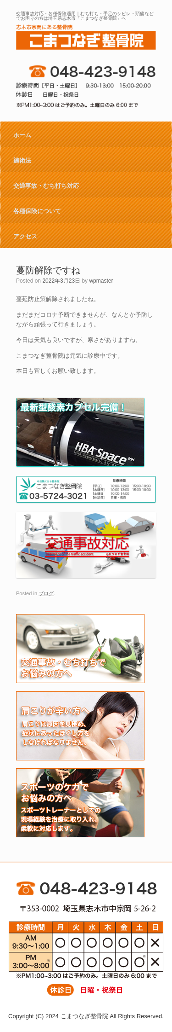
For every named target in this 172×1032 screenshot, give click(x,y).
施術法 (22, 160)
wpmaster (101, 281)
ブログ (46, 593)
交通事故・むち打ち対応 (46, 185)
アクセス (25, 236)
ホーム (22, 135)
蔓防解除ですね (48, 270)
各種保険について (37, 211)
